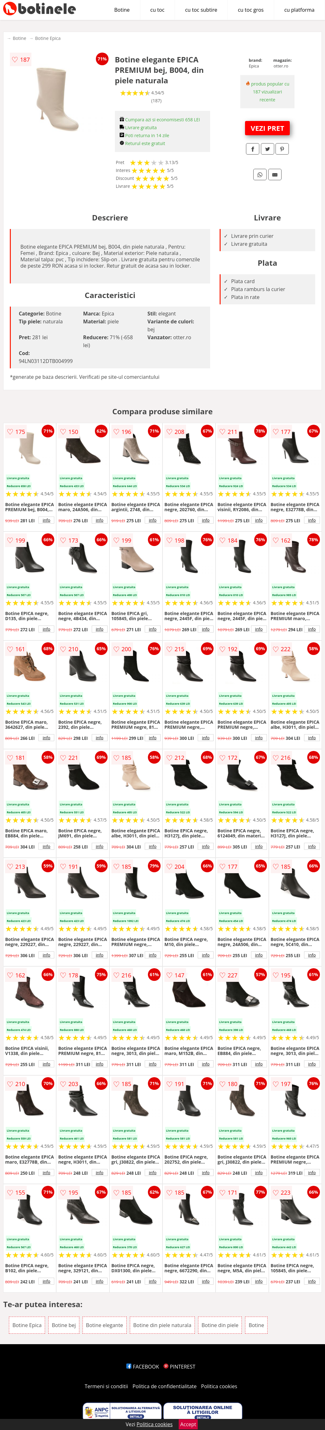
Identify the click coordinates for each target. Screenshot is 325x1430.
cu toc (157, 9)
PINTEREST (179, 1366)
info (46, 520)
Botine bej (64, 1325)
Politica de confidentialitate (165, 1386)
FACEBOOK (142, 1366)
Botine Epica (48, 38)
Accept (188, 1424)
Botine (122, 9)
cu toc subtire (201, 9)
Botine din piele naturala (162, 1325)
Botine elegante (104, 1325)
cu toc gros (250, 9)
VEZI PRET (267, 128)
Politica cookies (219, 1386)
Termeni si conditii (106, 1386)
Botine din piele (220, 1325)
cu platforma (299, 9)
